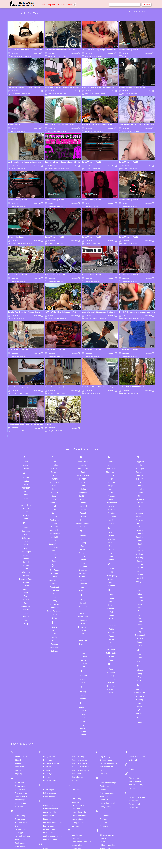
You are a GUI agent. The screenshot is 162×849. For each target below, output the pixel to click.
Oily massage (105, 650)
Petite (111, 523)
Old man (103, 664)
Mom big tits (76, 766)
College (54, 407)
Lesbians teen (77, 712)
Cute (54, 451)
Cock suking (19, 783)
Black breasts (20, 736)
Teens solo (104, 837)
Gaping (102, 93)
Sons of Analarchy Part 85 (128, 162)
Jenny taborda (77, 667)
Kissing (83, 585)
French (83, 410)
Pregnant (111, 540)
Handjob (83, 496)
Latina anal (76, 702)
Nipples (111, 436)
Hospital (83, 524)
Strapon (140, 455)
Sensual (140, 369)
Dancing (54, 467)
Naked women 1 (78, 802)
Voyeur (140, 574)
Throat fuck (104, 847)
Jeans (82, 573)
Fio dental (47, 712)
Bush (22, 56)
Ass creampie (20, 693)
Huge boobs (48, 785)
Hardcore (83, 500)
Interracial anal (49, 811)
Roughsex (111, 583)
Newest (69, 5)
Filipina (83, 383)
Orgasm (111, 473)
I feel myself (48, 798)
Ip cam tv (46, 815)
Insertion (82, 553)
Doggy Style (54, 498)
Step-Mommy (111, 396)
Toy (139, 525)
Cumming (94, 168)
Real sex (103, 712)
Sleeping (139, 407)
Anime (26, 385)
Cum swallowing (21, 810)
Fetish (82, 376)
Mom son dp (77, 773)
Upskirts (140, 555)
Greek (82, 474)
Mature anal (76, 742)
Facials (83, 359)
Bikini (26, 462)
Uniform (140, 551)
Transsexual (140, 529)
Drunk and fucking (50, 674)
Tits (139, 511)
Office (111, 462)
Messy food (76, 759)
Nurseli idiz (76, 813)
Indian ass (47, 804)
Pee (111, 516)
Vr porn (131, 662)
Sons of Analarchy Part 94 (128, 50)
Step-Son (139, 424)
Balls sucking (20, 709)
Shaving (140, 379)
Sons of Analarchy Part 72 (128, 200)
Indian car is (48, 808)
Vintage (140, 567)
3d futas (18, 657)
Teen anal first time (107, 806)
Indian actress (48, 801)
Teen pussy (104, 833)
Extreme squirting (50, 690)
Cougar (54, 417)
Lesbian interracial (79, 706)
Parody (111, 509)
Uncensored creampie (137, 650)
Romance (111, 576)
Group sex (47, 769)
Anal (127, 131)
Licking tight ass (78, 716)
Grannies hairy (49, 756)
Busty (96, 291)
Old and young (111, 469)
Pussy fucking (105, 700)
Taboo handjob (106, 799)
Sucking (140, 465)
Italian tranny (48, 822)
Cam (54, 355)
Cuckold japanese (22, 800)
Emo (54, 527)
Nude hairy (76, 809)
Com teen (19, 786)
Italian (82, 560)
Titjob (140, 508)
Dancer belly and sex (51, 657)
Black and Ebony (26, 473)
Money (111, 400)
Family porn (48, 699)
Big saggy (19, 726)
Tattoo (139, 487)
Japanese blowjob (79, 650)
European (54, 538)
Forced (83, 407)
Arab (26, 388)
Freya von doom (49, 723)
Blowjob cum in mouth (23, 750)
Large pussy (76, 695)
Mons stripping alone (80, 780)
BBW (58, 131)
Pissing (111, 529)
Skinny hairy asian (107, 739)
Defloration (54, 484)
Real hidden (105, 709)
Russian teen (105, 719)
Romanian (111, 580)
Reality (111, 562)
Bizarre (26, 469)
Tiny (139, 505)
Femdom (82, 372)
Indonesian (83, 550)
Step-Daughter (54, 474)
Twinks (140, 535)
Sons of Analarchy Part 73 (17, 200)
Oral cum (103, 667)
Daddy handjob (49, 650)
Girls (83, 450)
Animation (26, 381)
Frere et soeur (48, 719)
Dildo (54, 487)
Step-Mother (111, 410)
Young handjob (134, 698)
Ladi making (76, 692)
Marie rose (76, 732)
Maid (111, 355)
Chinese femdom (21, 773)
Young (139, 616)
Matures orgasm (78, 756)
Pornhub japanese (107, 686)
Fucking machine (83, 417)
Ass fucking (136, 131)
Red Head (111, 566)
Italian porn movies (50, 818)
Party (111, 512)
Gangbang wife (49, 745)
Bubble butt (19, 760)
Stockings (140, 451)
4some (26, 362)
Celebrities (54, 376)
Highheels (83, 514)
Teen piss (104, 826)
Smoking (139, 413)
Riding (111, 569)
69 (88, 206)
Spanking (139, 431)
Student (140, 461)
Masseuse (111, 362)
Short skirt (104, 732)
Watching (140, 583)
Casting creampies (22, 769)
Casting (54, 369)
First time (83, 390)
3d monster (19, 660)
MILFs (111, 383)
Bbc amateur (20, 712)
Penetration (111, 519)
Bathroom (64, 131)
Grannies (83, 470)
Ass (55, 131)
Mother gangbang (79, 790)
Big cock (13, 56)
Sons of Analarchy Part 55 (91, 237)
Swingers (140, 475)
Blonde (59, 56)
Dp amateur (48, 671)
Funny (82, 420)
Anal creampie (20, 683)
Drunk (54, 508)
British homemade (22, 757)
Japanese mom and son (81, 660)
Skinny (140, 396)
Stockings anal (106, 783)
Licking (83, 625)
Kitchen (83, 589)
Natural (111, 429)
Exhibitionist (54, 541)
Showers (139, 386)
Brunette (100, 131)
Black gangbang (21, 740)
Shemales (140, 383)
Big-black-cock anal (22, 730)
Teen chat (104, 813)
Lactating (83, 601)
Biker (18, 56)
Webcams (140, 590)
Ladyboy (83, 604)
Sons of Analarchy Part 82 (91, 162)
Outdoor (111, 479)
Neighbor (111, 433)
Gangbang (83, 433)
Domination (54, 501)
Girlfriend (83, 446)
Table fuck (104, 795)
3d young (18, 667)
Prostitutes (111, 543)
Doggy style (48, 667)
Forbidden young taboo (52, 716)
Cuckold (54, 431)
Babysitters (26, 425)
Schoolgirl (140, 362)
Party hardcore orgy (108, 676)
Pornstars (111, 533)
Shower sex (104, 735)
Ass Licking (26, 405)
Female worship (49, 706)
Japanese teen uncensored (82, 664)
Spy (139, 441)
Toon (140, 518)
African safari (20, 680)
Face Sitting (83, 355)
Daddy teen (47, 653)
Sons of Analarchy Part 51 (128, 237)
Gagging (83, 429)
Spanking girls (105, 766)
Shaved (140, 376)
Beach (26, 442)
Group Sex (83, 477)
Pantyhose (111, 502)
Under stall (133, 653)
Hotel (83, 531)
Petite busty (104, 683)
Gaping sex (47, 749)
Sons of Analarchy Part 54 (17, 274)
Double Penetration (140, 291)
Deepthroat (28, 56)
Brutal (26, 507)
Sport (140, 437)
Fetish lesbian (48, 709)
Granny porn (48, 763)
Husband (82, 538)
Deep (54, 477)
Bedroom (26, 449)
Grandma (83, 464)
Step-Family (83, 362)
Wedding (139, 593)
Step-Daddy (54, 464)
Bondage (25, 483)
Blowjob (96, 56)
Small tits (139, 410)
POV (111, 536)
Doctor (54, 491)
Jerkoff (83, 576)
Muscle (111, 417)
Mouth (111, 413)
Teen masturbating (107, 823)
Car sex (54, 362)
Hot (83, 527)
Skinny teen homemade (109, 752)
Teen (140, 498)
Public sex (104, 693)
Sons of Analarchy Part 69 (91, 200)
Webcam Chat (139, 586)
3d (122, 56)
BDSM (25, 438)
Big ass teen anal (21, 723)
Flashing (83, 396)
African (26, 371)
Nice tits (75, 806)
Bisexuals (26, 466)
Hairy (83, 493)
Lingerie (83, 628)
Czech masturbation (23, 814)
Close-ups (54, 396)
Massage (111, 359)
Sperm (139, 434)
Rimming (111, 573)
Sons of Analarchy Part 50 (91, 274)
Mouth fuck (76, 793)
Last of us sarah (78, 699)
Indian (82, 547)
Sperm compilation (107, 769)
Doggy (54, 494)
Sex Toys (139, 372)
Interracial (83, 557)
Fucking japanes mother (52, 730)
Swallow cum (105, 786)
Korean (83, 592)
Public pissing (105, 690)
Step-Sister (139, 393)
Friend (82, 413)
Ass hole (26, 402)
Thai (139, 501)
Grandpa (82, 467)
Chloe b (18, 776)
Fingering (83, 386)
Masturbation (111, 366)
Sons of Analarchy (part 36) (92, 295)
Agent (123, 131)
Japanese (83, 569)
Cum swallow (20, 807)
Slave (140, 403)
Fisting (82, 393)
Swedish (139, 472)
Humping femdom (50, 789)
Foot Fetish (82, 400)
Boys (26, 490)
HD (129, 56)
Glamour (82, 453)
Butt (23, 318)
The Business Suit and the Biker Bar (132, 87)
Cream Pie (54, 424)
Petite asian (104, 680)
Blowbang (134, 93)
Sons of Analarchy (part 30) (55, 295)
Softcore (140, 417)
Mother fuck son (78, 786)
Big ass (50, 56)
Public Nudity (111, 547)
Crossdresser (54, 427)
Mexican (111, 376)
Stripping (139, 458)
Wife (140, 603)
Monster (111, 403)
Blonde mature (20, 747)
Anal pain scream (21, 686)
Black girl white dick (22, 743)
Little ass (75, 719)
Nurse (111, 450)
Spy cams (104, 773)
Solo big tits (104, 763)
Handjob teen (48, 782)
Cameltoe (54, 359)
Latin (83, 611)
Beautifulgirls (89, 131)
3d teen (18, 664)
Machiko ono (77, 728)
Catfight (54, 372)
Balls (26, 428)
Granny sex (47, 766)
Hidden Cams (83, 510)
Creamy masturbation (23, 797)
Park (111, 505)
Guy (83, 481)
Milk (111, 386)
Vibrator (140, 564)
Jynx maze (76, 674)
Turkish (140, 532)
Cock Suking (65, 168)
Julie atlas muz (78, 671)
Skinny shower (106, 749)
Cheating (54, 383)
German (83, 443)
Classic (54, 390)
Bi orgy (17, 719)
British (26, 496)
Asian (16, 318)
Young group (134, 694)
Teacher (140, 491)
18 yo (12, 93)
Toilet (140, 515)
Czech (54, 455)
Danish (54, 470)
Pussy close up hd (107, 697)
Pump (111, 550)
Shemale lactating (107, 728)
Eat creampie (48, 683)
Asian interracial (21, 690)
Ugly (140, 548)
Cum (54, 434)
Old (132, 56)
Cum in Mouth (103, 291)
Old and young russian (109, 657)
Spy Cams (140, 444)
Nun (111, 446)
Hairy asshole (48, 778)
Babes (26, 421)
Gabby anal (47, 742)
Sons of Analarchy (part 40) (55, 274)
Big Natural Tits (25, 93)
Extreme (54, 544)
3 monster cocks (21, 650)
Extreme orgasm (49, 686)
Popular (61, 5)
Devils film (47, 660)
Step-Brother (26, 500)
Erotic (54, 531)
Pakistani (111, 495)
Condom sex (54, 413)
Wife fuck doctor (135, 675)
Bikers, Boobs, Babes (16, 237)
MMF (111, 393)
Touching (139, 522)
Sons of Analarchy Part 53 (54, 237)
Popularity (142, 12)
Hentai (82, 507)
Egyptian (54, 524)
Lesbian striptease (79, 709)
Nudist (111, 443)
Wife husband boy (136, 678)
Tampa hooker (105, 802)
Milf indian (76, 763)
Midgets (111, 379)
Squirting (139, 448)
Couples (64, 56)
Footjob (83, 403)
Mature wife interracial (80, 752)
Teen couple (105, 816)
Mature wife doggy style (81, 749)
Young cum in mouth (137, 691)
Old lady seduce (106, 660)
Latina (82, 615)
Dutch (54, 511)
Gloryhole (83, 460)
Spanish (140, 427)
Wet (139, 597)
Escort (54, 534)
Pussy (111, 553)
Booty (26, 486)
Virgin (140, 571)
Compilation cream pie (23, 790)
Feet (83, 366)
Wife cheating (134, 671)
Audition (26, 409)
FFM (83, 379)
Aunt (26, 412)
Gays (83, 440)
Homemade (82, 520)
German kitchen (49, 752)
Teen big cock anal (107, 809)
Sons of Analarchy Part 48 (128, 274)
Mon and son (77, 776)
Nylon (111, 453)
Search (146, 5)
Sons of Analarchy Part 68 (54, 200)
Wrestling (140, 607)
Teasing (140, 494)
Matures (111, 369)
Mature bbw (76, 745)
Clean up (18, 780)
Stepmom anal (106, 780)
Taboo (139, 484)
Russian (111, 586)
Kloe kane (76, 683)
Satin (140, 359)
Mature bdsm (77, 739)
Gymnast (82, 484)
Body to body (20, 754)
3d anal (18, 653)
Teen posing (105, 830)
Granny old (47, 759)
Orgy (111, 476)
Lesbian (83, 621)
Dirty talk (46, 664)
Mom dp (75, 769)
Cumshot (96, 93)
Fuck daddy (47, 726)
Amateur (17, 93)
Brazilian (26, 493)
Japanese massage (79, 657)
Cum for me (19, 804)
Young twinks (134, 701)
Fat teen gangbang (50, 702)
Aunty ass (19, 700)
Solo (140, 420)
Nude (111, 440)
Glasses (83, 457)
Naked (111, 426)
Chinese (54, 386)
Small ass (104, 756)
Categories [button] (52, 5)
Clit (54, 393)
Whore (139, 600)
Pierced (111, 526)
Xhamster (38, 53)
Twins (140, 539)
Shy (139, 390)
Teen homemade (106, 819)
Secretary (140, 366)
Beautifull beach (21, 716)
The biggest (104, 840)
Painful (111, 492)
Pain (111, 488)
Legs (83, 618)
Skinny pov (104, 745)
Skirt (140, 400)
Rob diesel (104, 716)
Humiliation (82, 534)
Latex (83, 608)
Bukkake (26, 510)
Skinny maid (105, 742)
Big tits (26, 459)
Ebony (54, 520)
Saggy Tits (140, 355)
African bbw (19, 676)
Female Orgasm (83, 369)
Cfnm (54, 379)
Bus (25, 514)
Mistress (111, 390)
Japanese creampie (79, 653)
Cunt (54, 448)
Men (111, 372)
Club (59, 168)
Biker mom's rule (14, 124)
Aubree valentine (21, 697)
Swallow (140, 468)
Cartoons (54, 366)
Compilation (54, 410)
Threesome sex (106, 843)
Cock (101, 56)
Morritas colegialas (79, 783)
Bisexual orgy (20, 733)
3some (26, 359)
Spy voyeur (104, 776)
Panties (111, 499)
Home (43, 5)
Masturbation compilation (82, 735)
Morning (111, 407)
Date (135, 12)
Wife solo (132, 682)
